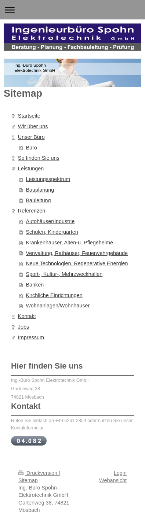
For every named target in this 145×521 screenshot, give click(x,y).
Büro (31, 148)
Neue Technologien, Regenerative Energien (77, 263)
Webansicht (113, 480)
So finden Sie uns (38, 158)
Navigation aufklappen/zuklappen (72, 10)
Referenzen (31, 211)
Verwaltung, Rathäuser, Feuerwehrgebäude (77, 253)
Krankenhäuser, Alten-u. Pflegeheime (69, 242)
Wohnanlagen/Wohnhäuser (58, 305)
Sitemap (28, 480)
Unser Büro (31, 137)
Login (120, 473)
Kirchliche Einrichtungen (54, 295)
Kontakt (27, 316)
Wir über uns (33, 126)
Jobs (23, 327)
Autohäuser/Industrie (50, 221)
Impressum (31, 337)
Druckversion (38, 473)
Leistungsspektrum (48, 179)
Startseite (29, 116)
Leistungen (31, 168)
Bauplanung (40, 190)
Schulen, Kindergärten (52, 232)
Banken (35, 285)
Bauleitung (38, 200)
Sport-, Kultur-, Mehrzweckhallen (64, 274)
